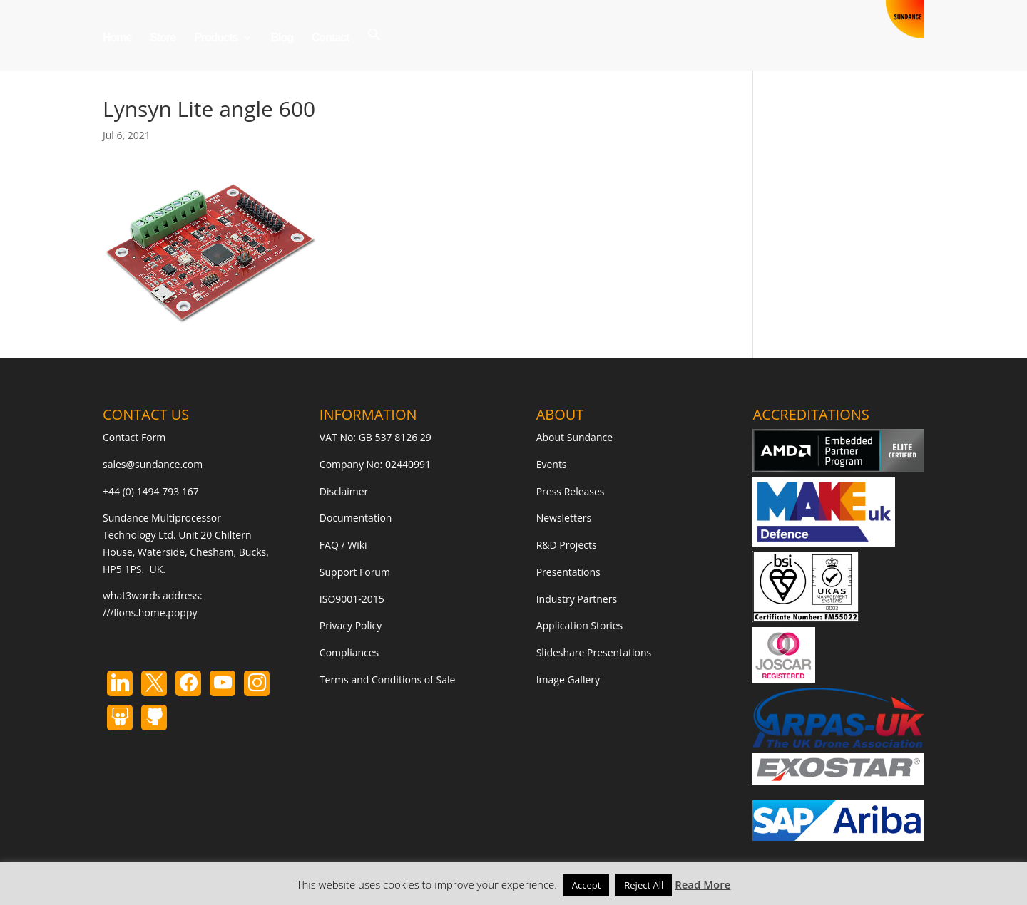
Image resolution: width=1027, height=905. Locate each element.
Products (215, 38)
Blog (281, 38)
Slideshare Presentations (594, 652)
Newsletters (564, 517)
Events (551, 464)
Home (117, 38)
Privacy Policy (351, 625)
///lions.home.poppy (150, 612)
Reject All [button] (643, 885)
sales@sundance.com (153, 464)
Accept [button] (586, 885)
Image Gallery (568, 679)
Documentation (356, 517)
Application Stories (579, 625)
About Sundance (574, 437)
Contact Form (134, 437)
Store (162, 38)
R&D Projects (566, 545)
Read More (702, 884)
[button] (374, 49)
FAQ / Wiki (343, 545)
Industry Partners (576, 599)
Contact (330, 38)
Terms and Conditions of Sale (388, 679)
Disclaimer (344, 491)
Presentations (568, 572)
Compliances (349, 652)
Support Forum (355, 572)
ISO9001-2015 (352, 599)
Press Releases (570, 491)
